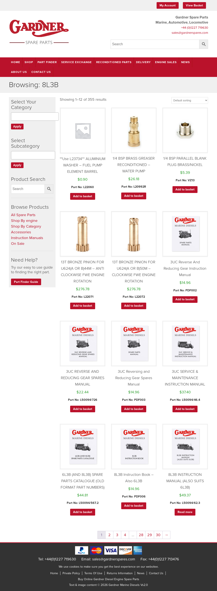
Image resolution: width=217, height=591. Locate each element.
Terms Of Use (93, 573)
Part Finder (47, 62)
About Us (19, 72)
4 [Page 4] (125, 535)
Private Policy (71, 573)
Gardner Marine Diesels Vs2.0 (128, 585)
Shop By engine (24, 220)
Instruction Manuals (27, 237)
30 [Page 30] (158, 535)
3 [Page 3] (117, 535)
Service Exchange (76, 62)
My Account (168, 5)
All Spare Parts (23, 215)
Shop (29, 62)
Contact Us (41, 72)
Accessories (21, 232)
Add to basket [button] (82, 196)
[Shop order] (189, 100)
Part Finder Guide (26, 282)
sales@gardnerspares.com (190, 33)
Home (15, 62)
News (185, 62)
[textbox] (13, 116)
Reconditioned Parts (114, 62)
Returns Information (120, 573)
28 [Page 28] (141, 535)
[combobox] (35, 116)
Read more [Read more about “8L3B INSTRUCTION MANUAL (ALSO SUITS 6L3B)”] (185, 512)
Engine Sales (166, 62)
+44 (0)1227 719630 (194, 28)
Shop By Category (26, 226)
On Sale (17, 243)
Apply (17, 126)
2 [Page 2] (109, 535)
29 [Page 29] (149, 535)
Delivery (143, 62)
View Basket (194, 5)
